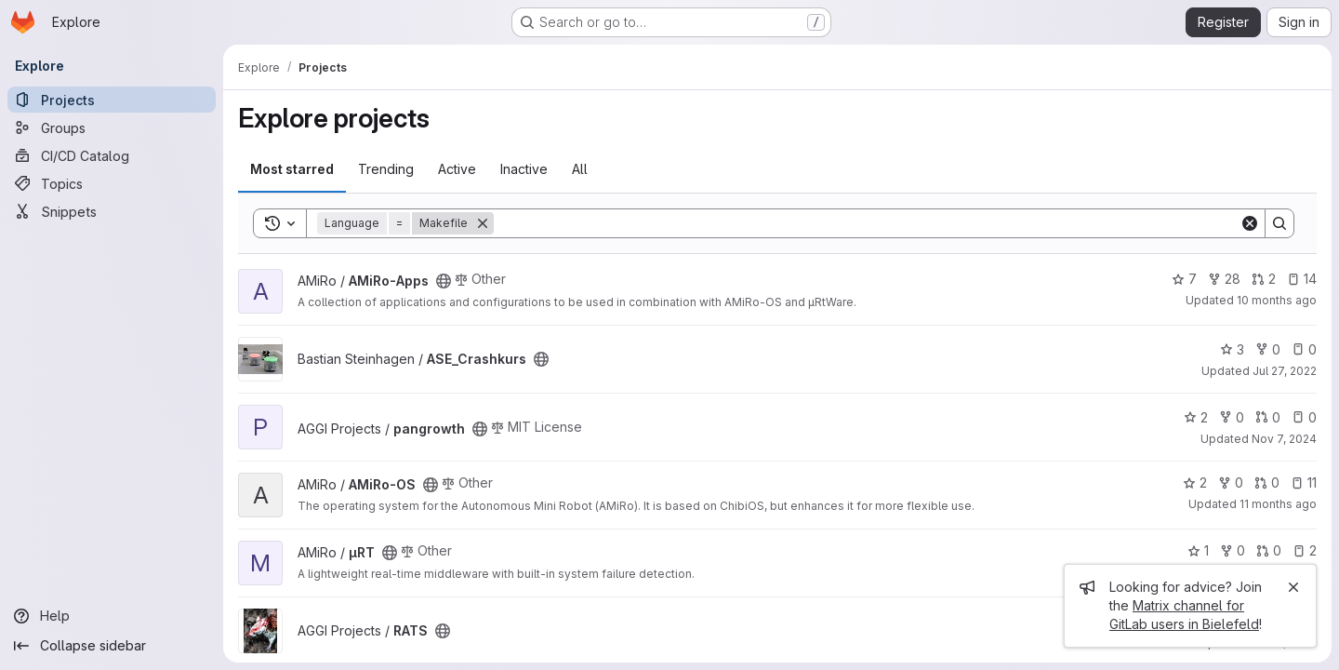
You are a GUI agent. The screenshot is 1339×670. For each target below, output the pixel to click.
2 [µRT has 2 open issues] (1305, 550)
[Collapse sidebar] (111, 646)
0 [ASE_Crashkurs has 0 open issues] (1304, 349)
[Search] (866, 223)
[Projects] (111, 100)
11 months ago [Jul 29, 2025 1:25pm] (1278, 504)
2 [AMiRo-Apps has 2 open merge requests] (1264, 279)
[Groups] (111, 127)
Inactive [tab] (524, 169)
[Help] (111, 616)
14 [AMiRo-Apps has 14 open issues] (1302, 279)
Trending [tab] (386, 169)
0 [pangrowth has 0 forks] (1231, 417)
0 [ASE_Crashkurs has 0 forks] (1267, 349)
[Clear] (1250, 223)
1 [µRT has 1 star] (1198, 550)
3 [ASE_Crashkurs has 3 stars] (1232, 349)
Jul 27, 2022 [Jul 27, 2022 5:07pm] (1285, 371)
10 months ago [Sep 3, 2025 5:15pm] (1277, 300)
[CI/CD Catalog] (111, 155)
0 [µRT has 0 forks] (1232, 550)
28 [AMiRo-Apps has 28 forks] (1224, 279)
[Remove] (482, 223)
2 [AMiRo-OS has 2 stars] (1195, 482)
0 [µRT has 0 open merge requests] (1268, 550)
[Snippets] (111, 211)
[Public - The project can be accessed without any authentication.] (443, 281)
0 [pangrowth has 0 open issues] (1304, 417)
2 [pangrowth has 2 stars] (1196, 417)
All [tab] (580, 169)
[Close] (1293, 587)
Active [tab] (457, 169)
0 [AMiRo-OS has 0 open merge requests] (1266, 482)
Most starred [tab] (292, 169)
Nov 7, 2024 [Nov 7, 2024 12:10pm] (1284, 439)
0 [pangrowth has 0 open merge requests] (1267, 417)
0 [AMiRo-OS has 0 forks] (1230, 482)
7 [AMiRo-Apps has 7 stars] (1184, 279)
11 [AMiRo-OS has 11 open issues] (1304, 482)
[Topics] (111, 183)
